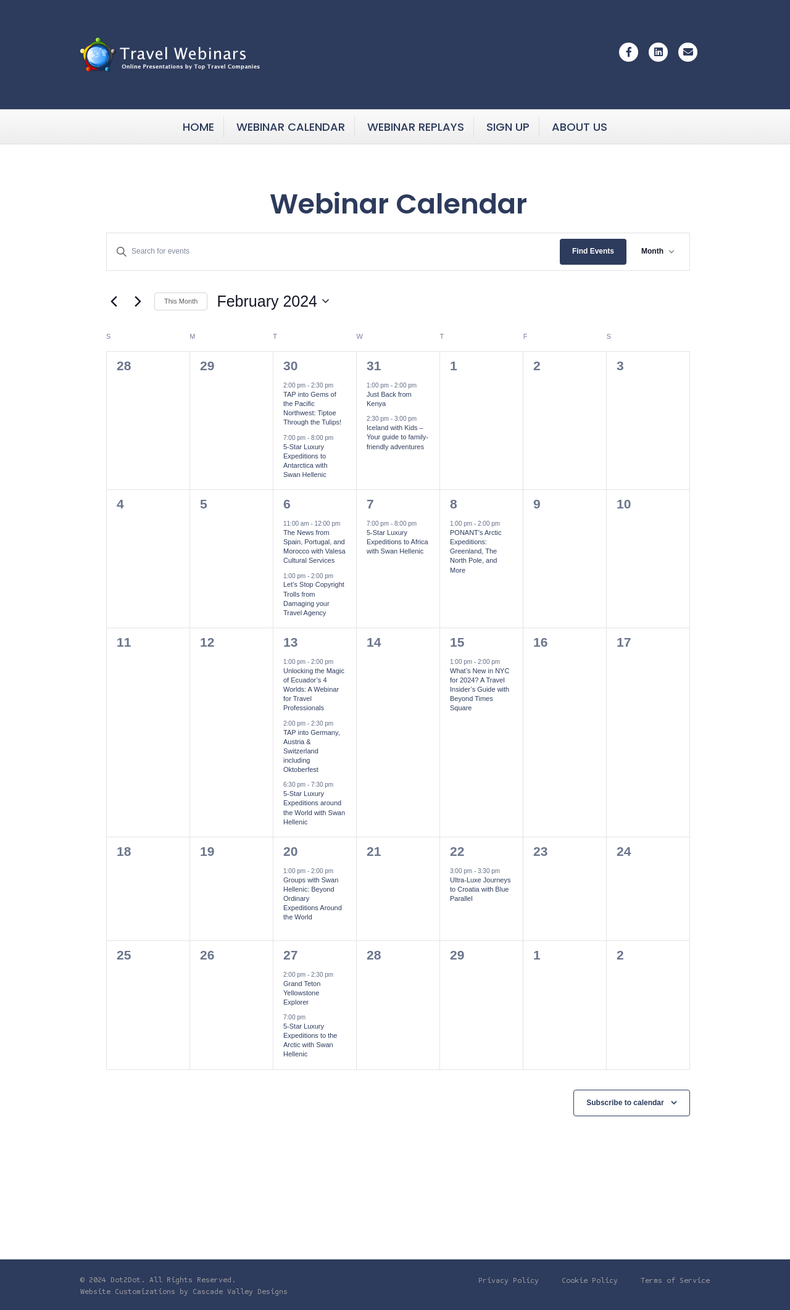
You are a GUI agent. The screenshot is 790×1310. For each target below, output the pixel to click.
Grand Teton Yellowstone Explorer (301, 993)
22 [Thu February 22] (457, 851)
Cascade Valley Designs (240, 1291)
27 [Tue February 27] (290, 955)
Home (198, 127)
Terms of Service (675, 1280)
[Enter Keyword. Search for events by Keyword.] (333, 251)
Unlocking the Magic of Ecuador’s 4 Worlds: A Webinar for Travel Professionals (313, 689)
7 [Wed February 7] (370, 504)
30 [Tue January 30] (290, 366)
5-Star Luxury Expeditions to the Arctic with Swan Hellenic (310, 1040)
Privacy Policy (508, 1280)
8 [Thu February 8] (453, 504)
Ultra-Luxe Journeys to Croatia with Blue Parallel (480, 889)
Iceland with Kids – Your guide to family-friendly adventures (397, 437)
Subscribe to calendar (624, 1102)
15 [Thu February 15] (457, 642)
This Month (181, 301)
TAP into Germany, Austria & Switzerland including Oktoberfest (311, 751)
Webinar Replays (415, 127)
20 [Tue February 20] (290, 851)
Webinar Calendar (290, 127)
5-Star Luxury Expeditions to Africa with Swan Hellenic (397, 542)
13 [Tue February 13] (290, 642)
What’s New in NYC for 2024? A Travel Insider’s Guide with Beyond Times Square (479, 689)
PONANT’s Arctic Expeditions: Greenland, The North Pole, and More (476, 551)
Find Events (593, 251)
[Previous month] (113, 301)
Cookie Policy (590, 1280)
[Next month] (137, 301)
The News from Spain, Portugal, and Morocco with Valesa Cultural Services (314, 547)
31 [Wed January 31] (374, 366)
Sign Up (508, 127)
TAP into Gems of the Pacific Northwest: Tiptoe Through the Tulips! (312, 408)
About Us (579, 127)
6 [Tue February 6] (287, 504)
